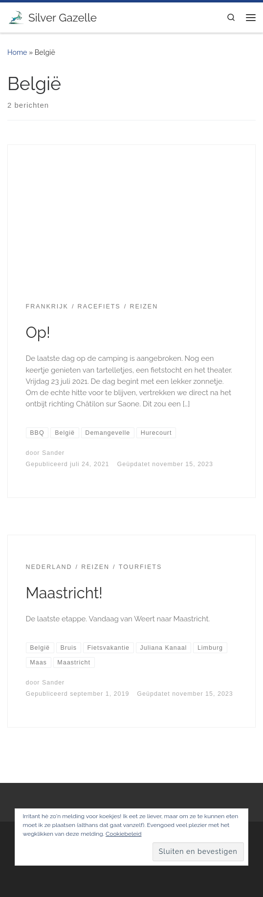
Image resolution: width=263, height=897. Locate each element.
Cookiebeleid (123, 833)
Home (17, 52)
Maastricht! (64, 593)
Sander (53, 452)
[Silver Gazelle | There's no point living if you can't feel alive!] (16, 16)
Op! (38, 332)
